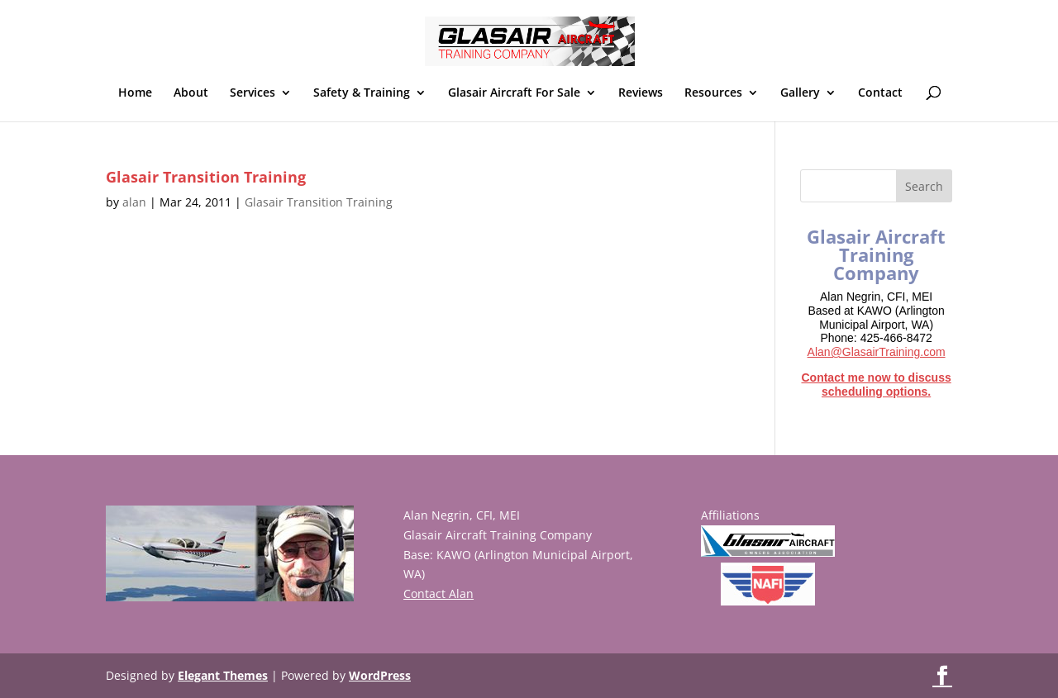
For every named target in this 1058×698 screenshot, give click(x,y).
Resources (713, 93)
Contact (880, 93)
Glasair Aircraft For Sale (514, 93)
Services (252, 93)
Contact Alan (438, 593)
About (191, 93)
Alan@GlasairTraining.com (877, 351)
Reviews (640, 93)
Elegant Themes (223, 675)
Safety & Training (361, 93)
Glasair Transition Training (206, 177)
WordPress (380, 675)
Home (135, 93)
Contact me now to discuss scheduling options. (876, 384)
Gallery (800, 93)
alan (134, 202)
